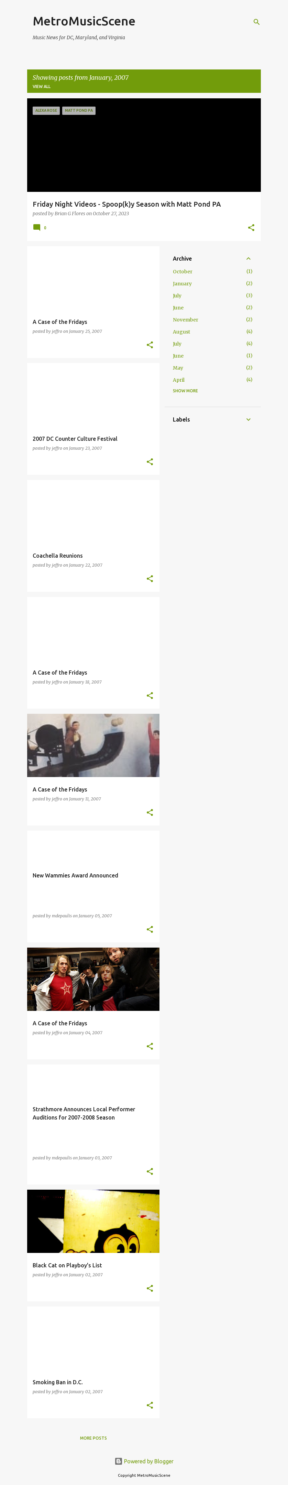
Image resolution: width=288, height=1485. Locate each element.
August (181, 332)
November (185, 320)
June (178, 308)
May (178, 368)
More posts (93, 1438)
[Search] (257, 22)
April (179, 380)
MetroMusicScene (84, 21)
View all (42, 86)
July (177, 296)
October (182, 272)
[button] (251, 228)
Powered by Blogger (144, 1461)
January (182, 284)
